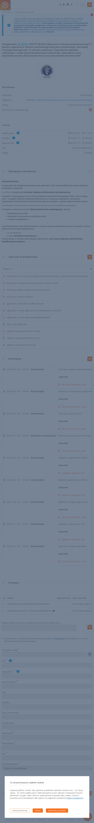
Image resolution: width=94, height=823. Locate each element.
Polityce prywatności (74, 798)
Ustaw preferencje (19, 810)
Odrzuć (38, 810)
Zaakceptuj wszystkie (57, 810)
